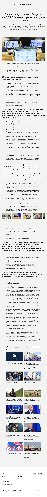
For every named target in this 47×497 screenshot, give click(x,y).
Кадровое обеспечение (6, 481)
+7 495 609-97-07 (40, 473)
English (35, 1)
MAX (17, 473)
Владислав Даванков (35, 309)
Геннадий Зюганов (23, 257)
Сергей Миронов (35, 294)
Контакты (3, 474)
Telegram (18, 478)
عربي (43, 1)
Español (38, 1)
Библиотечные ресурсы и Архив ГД (8, 484)
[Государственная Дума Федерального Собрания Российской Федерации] (23, 5)
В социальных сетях (6, 1)
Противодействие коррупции (7, 482)
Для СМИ (3, 476)
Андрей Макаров (30, 228)
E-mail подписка (4, 478)
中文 (40, 1)
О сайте (3, 473)
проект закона (13, 65)
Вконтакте (18, 474)
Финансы (3, 479)
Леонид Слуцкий (25, 282)
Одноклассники (19, 476)
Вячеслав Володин (33, 102)
